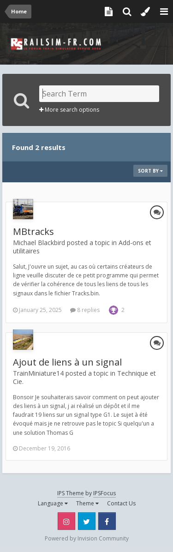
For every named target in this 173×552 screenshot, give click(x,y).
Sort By (150, 171)
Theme (87, 503)
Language (53, 503)
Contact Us (121, 503)
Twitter (86, 521)
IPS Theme (70, 493)
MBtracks (33, 231)
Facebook (107, 521)
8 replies (85, 310)
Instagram (66, 521)
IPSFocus (104, 493)
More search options (69, 110)
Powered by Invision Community (87, 538)
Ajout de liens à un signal (67, 362)
